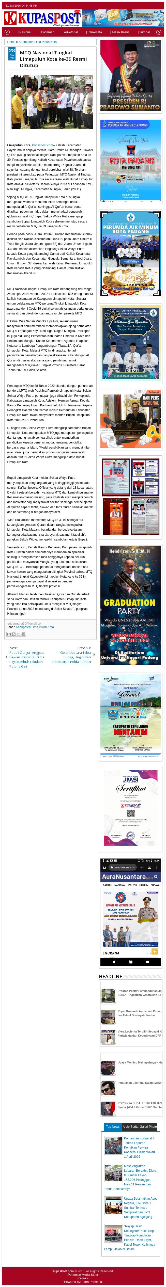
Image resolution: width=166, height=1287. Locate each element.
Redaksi (83, 1278)
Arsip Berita (131, 1127)
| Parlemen (40, 32)
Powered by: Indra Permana (83, 1282)
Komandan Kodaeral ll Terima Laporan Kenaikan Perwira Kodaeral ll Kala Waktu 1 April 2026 (139, 1147)
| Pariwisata (87, 32)
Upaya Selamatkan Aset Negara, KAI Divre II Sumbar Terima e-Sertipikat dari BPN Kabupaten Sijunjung (140, 1208)
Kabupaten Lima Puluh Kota (35, 627)
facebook (146, 5)
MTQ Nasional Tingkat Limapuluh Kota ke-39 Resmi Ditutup (53, 58)
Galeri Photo (148, 1127)
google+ (152, 5)
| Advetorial (63, 32)
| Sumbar (137, 32)
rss (159, 5)
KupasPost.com (63, 1271)
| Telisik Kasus (113, 32)
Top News (113, 1127)
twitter (139, 5)
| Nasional (17, 32)
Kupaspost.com (42, 145)
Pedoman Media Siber (83, 1275)
